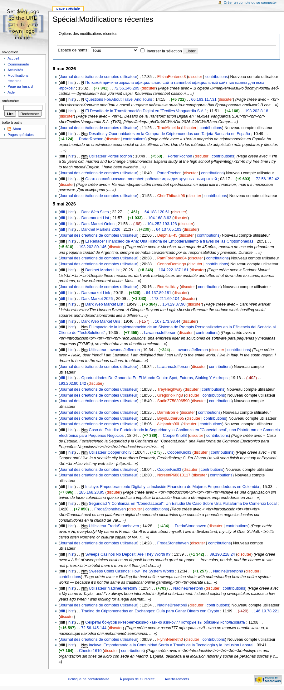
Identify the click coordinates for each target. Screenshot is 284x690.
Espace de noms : (74, 50)
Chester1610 (90, 651)
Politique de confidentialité (89, 679)
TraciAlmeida (168, 128)
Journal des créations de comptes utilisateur (98, 77)
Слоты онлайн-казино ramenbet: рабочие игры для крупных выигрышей (151, 179)
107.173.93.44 (167, 321)
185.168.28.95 (91, 492)
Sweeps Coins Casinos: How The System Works (131, 571)
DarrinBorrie (168, 412)
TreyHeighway (169, 389)
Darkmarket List (95, 218)
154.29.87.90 (173, 304)
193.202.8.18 (256, 111)
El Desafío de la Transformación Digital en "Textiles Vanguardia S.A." (145, 111)
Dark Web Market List (104, 304)
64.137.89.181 (158, 293)
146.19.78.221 (266, 611)
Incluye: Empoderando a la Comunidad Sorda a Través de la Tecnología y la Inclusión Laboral (171, 645)
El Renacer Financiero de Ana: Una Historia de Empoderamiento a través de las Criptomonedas (169, 241)
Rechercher (10, 101)
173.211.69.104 (165, 299)
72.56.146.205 (126, 88)
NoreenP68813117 (174, 475)
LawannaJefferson (160, 333)
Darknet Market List (102, 270)
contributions (216, 77)
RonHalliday (168, 287)
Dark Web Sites (95, 212)
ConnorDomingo (171, 264)
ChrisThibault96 (171, 196)
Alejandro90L (168, 424)
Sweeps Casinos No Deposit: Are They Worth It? (127, 554)
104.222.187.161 (173, 270)
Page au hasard (20, 86)
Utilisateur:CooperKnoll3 (110, 452)
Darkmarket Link (95, 293)
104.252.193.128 (162, 224)
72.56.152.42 (267, 179)
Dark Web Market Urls (100, 321)
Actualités (15, 70)
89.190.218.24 (222, 554)
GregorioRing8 (170, 395)
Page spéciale (68, 8)
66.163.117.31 (204, 99)
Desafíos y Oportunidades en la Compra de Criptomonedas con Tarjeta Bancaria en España (169, 134)
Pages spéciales (20, 135)
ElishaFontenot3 (171, 77)
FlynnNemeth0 (170, 639)
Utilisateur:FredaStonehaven (114, 526)
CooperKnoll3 (175, 435)
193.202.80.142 (72, 383)
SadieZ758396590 (173, 401)
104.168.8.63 (159, 218)
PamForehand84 (172, 258)
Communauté (18, 64)
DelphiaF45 (167, 235)
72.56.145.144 (93, 628)
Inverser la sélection (164, 51)
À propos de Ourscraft (137, 679)
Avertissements (177, 679)
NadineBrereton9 (228, 571)
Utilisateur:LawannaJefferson (114, 350)
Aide (11, 92)
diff (62, 212)
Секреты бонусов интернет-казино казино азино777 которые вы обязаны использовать (165, 622)
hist (71, 82)
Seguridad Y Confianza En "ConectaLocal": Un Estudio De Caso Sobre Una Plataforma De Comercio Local (183, 503)
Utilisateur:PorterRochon (110, 156)
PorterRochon (91, 139)
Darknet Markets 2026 (100, 229)
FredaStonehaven (110, 509)
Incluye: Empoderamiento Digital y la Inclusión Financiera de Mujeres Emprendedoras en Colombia (172, 487)
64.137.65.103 (168, 229)
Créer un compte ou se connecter (250, 2)
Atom (16, 129)
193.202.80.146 (92, 247)
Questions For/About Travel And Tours (118, 99)
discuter (195, 77)
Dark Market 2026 (97, 299)
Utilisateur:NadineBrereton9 (113, 588)
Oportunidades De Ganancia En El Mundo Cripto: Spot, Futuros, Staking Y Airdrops (154, 378)
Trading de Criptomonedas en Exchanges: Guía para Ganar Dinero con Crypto (150, 611)
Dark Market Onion (98, 224)
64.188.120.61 (157, 212)
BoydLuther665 (170, 418)
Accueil (13, 58)
